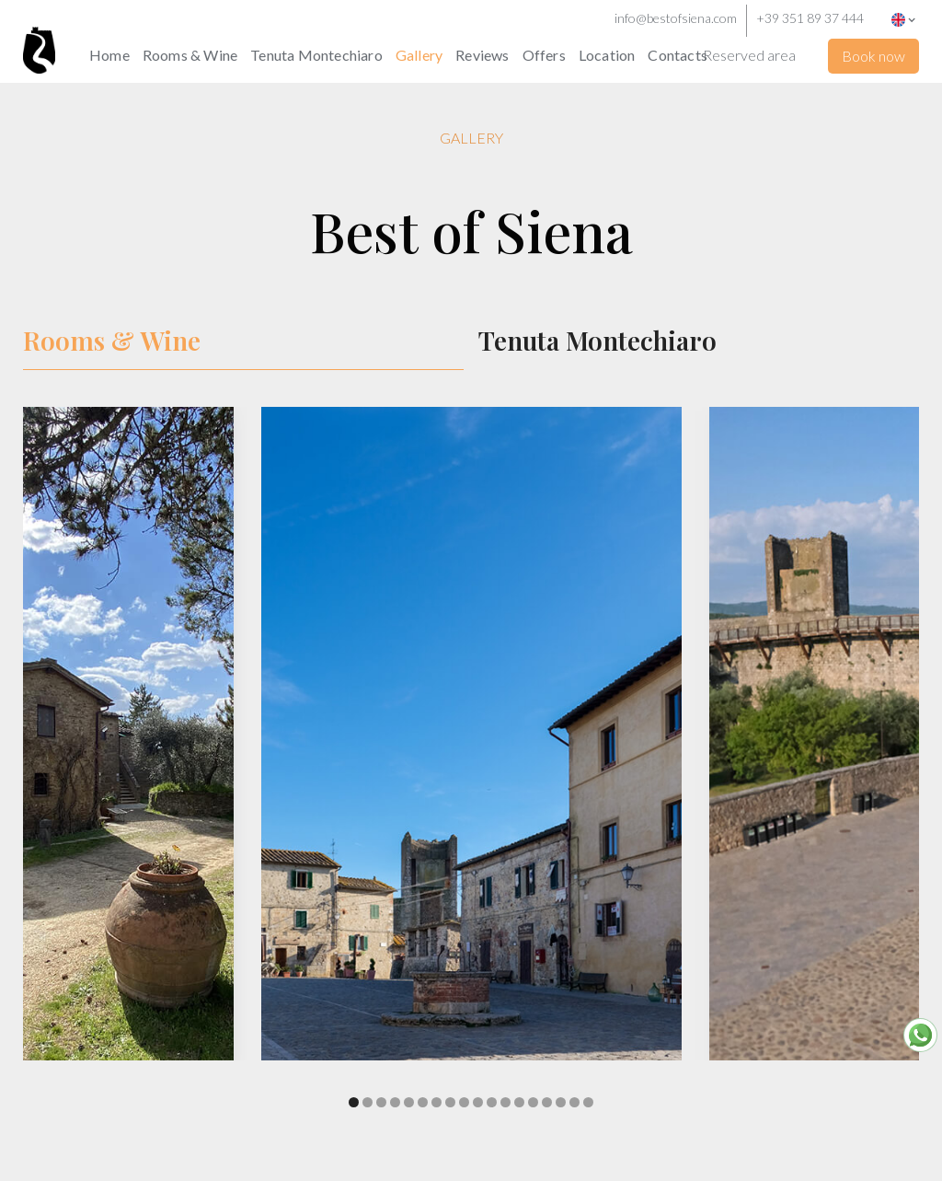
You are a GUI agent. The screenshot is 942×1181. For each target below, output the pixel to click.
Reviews (482, 55)
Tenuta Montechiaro (316, 55)
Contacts (677, 55)
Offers (544, 55)
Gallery (419, 55)
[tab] (243, 341)
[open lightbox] (471, 761)
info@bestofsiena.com (676, 18)
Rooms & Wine (190, 55)
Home (109, 55)
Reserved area (749, 55)
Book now (873, 55)
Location (607, 55)
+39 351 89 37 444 (810, 18)
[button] (907, 18)
